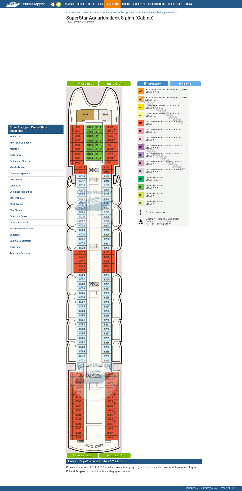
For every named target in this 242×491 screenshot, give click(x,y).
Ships (80, 4)
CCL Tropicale (17, 198)
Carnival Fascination (21, 240)
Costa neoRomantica (21, 191)
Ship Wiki (185, 83)
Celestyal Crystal (19, 222)
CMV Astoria (16, 179)
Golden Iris (15, 136)
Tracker (69, 4)
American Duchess (20, 253)
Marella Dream (17, 167)
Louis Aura (15, 185)
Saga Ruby (15, 155)
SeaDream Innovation (21, 228)
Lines (100, 4)
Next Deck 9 (114, 83)
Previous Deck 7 (82, 83)
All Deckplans (153, 83)
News (189, 4)
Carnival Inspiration (20, 173)
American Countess (20, 142)
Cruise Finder (175, 4)
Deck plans (112, 4)
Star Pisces (16, 210)
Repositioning (156, 4)
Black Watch (16, 204)
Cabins (126, 4)
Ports (90, 4)
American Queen (18, 216)
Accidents (139, 4)
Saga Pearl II (16, 247)
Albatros (14, 148)
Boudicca (15, 234)
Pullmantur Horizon (20, 161)
